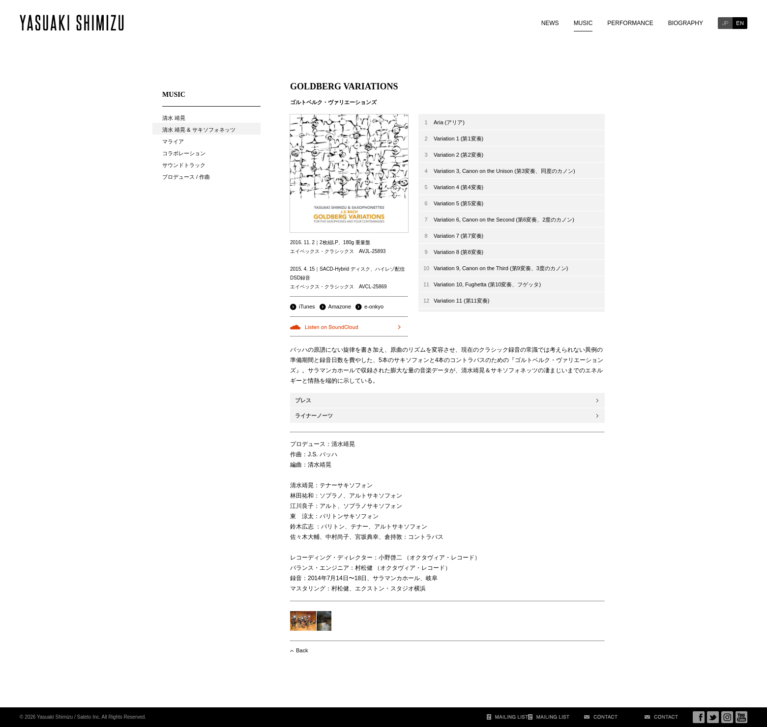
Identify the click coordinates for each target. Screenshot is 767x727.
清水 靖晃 (173, 118)
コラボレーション (184, 153)
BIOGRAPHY (685, 23)
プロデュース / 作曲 (186, 177)
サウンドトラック (184, 165)
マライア (173, 141)
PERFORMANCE (630, 23)
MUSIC (583, 23)
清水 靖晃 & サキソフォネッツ (199, 130)
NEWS (550, 23)
